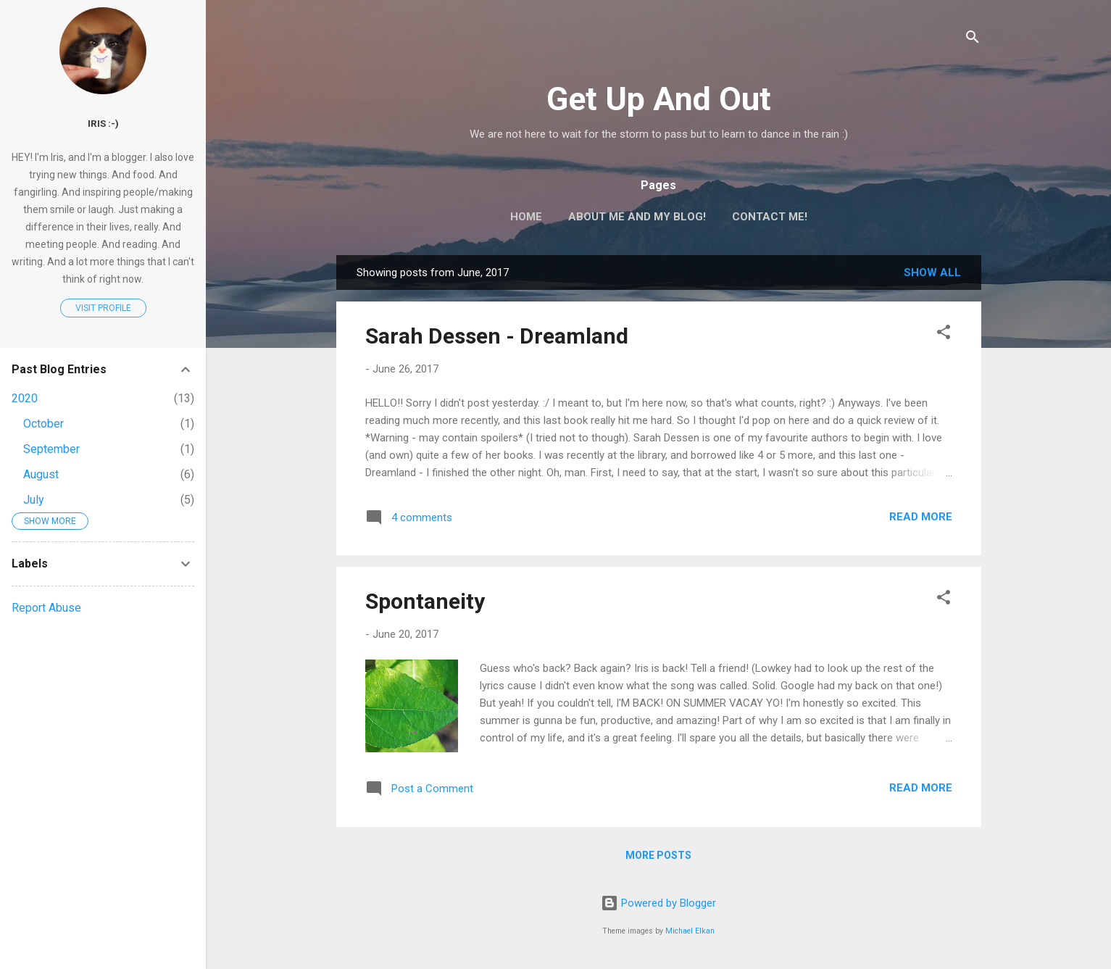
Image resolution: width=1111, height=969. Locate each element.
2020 (25, 398)
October (43, 424)
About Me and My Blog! (637, 216)
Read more (920, 516)
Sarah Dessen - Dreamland (496, 336)
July (33, 500)
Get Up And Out (658, 99)
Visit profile (103, 308)
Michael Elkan (690, 931)
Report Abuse (46, 608)
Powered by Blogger (658, 903)
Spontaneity (425, 601)
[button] (943, 334)
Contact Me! (769, 216)
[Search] (972, 39)
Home (526, 216)
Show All (932, 272)
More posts (658, 855)
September (51, 449)
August (41, 474)
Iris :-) (103, 123)
